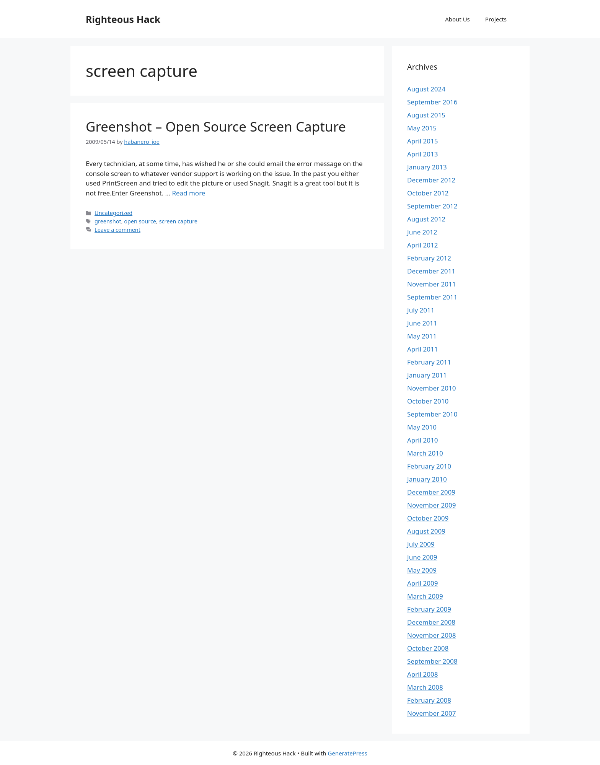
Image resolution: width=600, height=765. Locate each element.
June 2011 (422, 323)
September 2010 (432, 414)
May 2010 (422, 427)
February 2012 (429, 258)
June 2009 (422, 557)
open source (140, 221)
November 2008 (431, 635)
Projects (496, 19)
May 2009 (422, 570)
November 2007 (431, 713)
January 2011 (427, 375)
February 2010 (429, 466)
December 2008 (431, 622)
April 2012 (422, 245)
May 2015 (422, 128)
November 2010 (431, 388)
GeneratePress (347, 753)
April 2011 (422, 349)
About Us (457, 19)
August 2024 (426, 89)
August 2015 (426, 115)
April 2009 (422, 583)
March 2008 (425, 687)
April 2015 (422, 141)
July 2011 (421, 310)
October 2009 (427, 518)
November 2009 (431, 505)
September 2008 (432, 661)
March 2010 (425, 453)
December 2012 (431, 180)
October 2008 (427, 648)
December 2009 (431, 492)
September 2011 (432, 297)
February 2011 (429, 362)
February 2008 (429, 700)
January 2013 (427, 167)
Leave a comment (117, 229)
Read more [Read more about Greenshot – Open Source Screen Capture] (188, 193)
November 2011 (431, 284)
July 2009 (421, 544)
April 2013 (422, 154)
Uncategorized (113, 212)
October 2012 (427, 193)
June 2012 (422, 232)
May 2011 (422, 336)
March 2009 (425, 596)
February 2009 (429, 609)
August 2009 (426, 531)
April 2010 (422, 440)
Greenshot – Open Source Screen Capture (216, 126)
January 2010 (427, 479)
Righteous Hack (123, 19)
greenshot (108, 221)
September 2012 (432, 206)
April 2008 (422, 674)
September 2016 (432, 102)
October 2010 (427, 401)
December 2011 (431, 271)
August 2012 (426, 219)
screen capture (178, 221)
